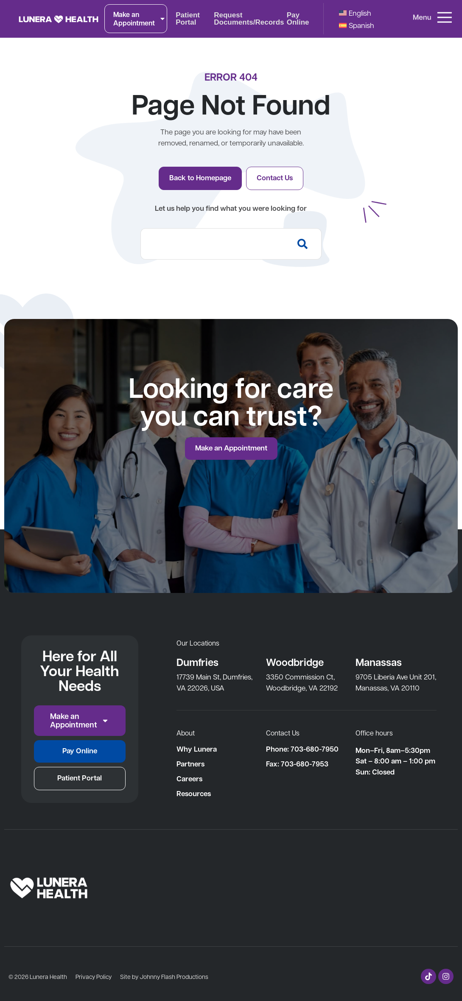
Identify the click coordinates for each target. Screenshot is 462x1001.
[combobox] (214, 244)
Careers (189, 779)
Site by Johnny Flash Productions (164, 976)
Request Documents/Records (249, 18)
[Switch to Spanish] (357, 25)
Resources (193, 793)
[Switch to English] (355, 12)
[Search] (304, 244)
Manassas (379, 662)
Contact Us (283, 732)
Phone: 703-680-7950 (302, 749)
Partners (190, 764)
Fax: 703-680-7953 (297, 764)
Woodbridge (295, 662)
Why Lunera (196, 749)
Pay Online (298, 18)
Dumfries (197, 662)
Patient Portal (188, 18)
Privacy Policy (94, 976)
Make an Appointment (139, 19)
